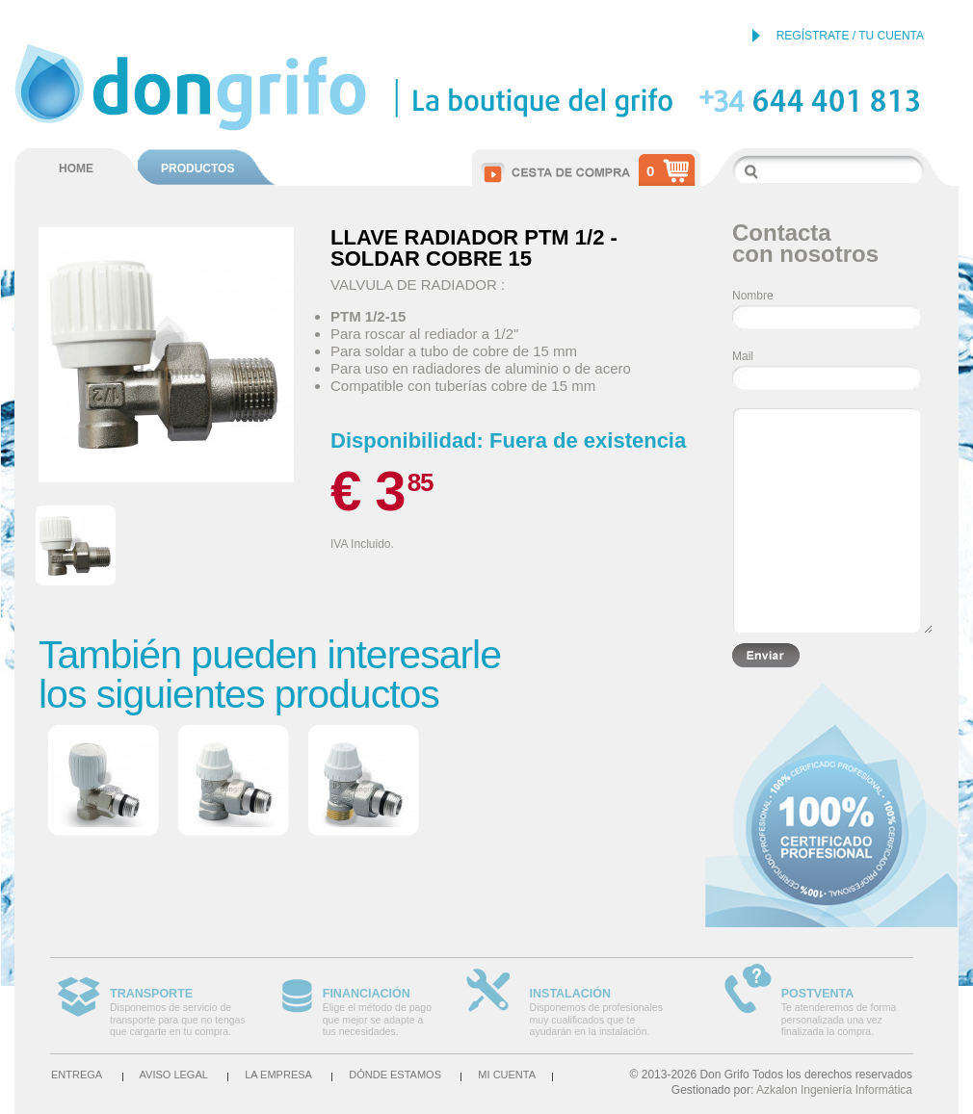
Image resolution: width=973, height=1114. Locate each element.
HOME (76, 168)
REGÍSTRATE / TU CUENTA (850, 35)
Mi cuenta (507, 1074)
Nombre (753, 295)
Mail (742, 356)
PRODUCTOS (197, 168)
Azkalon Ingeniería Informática (834, 1090)
